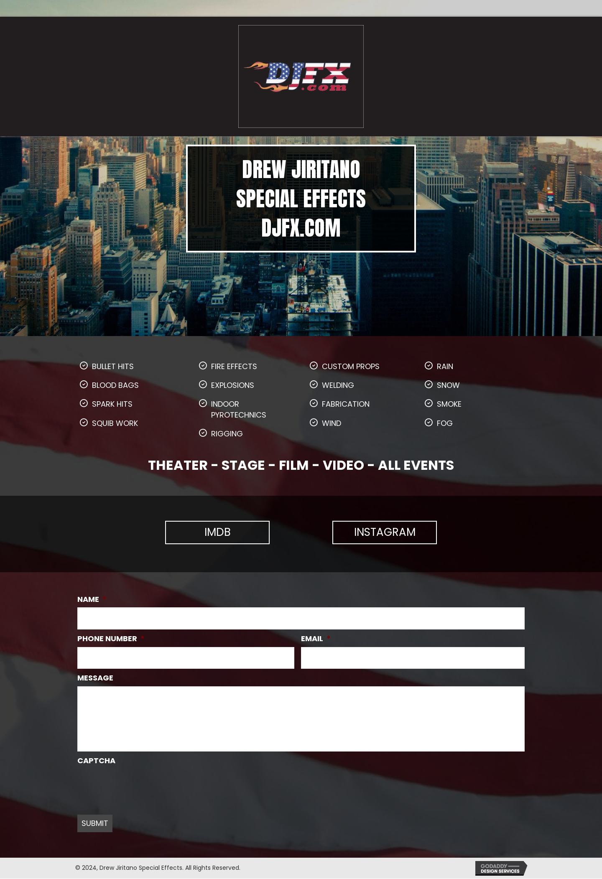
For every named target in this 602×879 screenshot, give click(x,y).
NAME (92, 599)
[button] (217, 532)
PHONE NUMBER (111, 638)
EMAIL (316, 638)
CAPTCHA (96, 761)
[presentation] (140, 785)
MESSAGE (95, 677)
